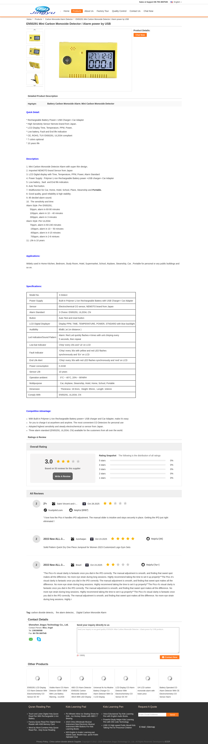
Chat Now (148, 11)
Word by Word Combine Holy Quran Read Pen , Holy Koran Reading (44, 729)
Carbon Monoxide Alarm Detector (59, 19)
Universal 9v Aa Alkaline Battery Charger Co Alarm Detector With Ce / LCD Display (103, 692)
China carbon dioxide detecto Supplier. (66, 742)
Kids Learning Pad (76, 706)
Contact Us (135, 11)
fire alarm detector (65, 612)
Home (66, 11)
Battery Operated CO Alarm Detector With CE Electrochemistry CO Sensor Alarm (169, 692)
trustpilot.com (55, 510)
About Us (89, 11)
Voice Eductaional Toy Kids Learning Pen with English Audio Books (118, 715)
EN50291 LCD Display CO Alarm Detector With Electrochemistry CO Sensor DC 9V (37, 692)
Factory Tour (103, 11)
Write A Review (63, 476)
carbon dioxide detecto (42, 612)
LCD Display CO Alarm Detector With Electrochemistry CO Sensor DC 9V (125, 692)
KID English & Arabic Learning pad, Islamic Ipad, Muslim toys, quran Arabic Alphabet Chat (82, 734)
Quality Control (119, 11)
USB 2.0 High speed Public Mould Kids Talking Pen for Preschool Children (119, 726)
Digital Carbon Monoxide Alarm (91, 612)
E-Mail (142, 727)
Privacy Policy (42, 742)
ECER (167, 742)
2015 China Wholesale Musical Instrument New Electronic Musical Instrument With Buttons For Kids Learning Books (80, 725)
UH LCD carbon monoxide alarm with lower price (146, 690)
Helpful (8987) (81, 510)
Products (77, 11)
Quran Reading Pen (39, 706)
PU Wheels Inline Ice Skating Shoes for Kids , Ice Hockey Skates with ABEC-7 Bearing (82, 716)
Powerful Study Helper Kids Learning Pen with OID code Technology (118, 721)
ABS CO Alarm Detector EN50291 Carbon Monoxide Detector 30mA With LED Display (81, 692)
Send (172, 715)
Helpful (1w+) (152, 565)
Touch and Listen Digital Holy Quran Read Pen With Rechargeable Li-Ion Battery (44, 716)
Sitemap (151, 727)
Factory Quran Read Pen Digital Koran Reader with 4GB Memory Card (45, 723)
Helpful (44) (157, 539)
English (178, 2)
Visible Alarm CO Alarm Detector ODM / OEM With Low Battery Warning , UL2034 (59, 692)
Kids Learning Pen (113, 706)
